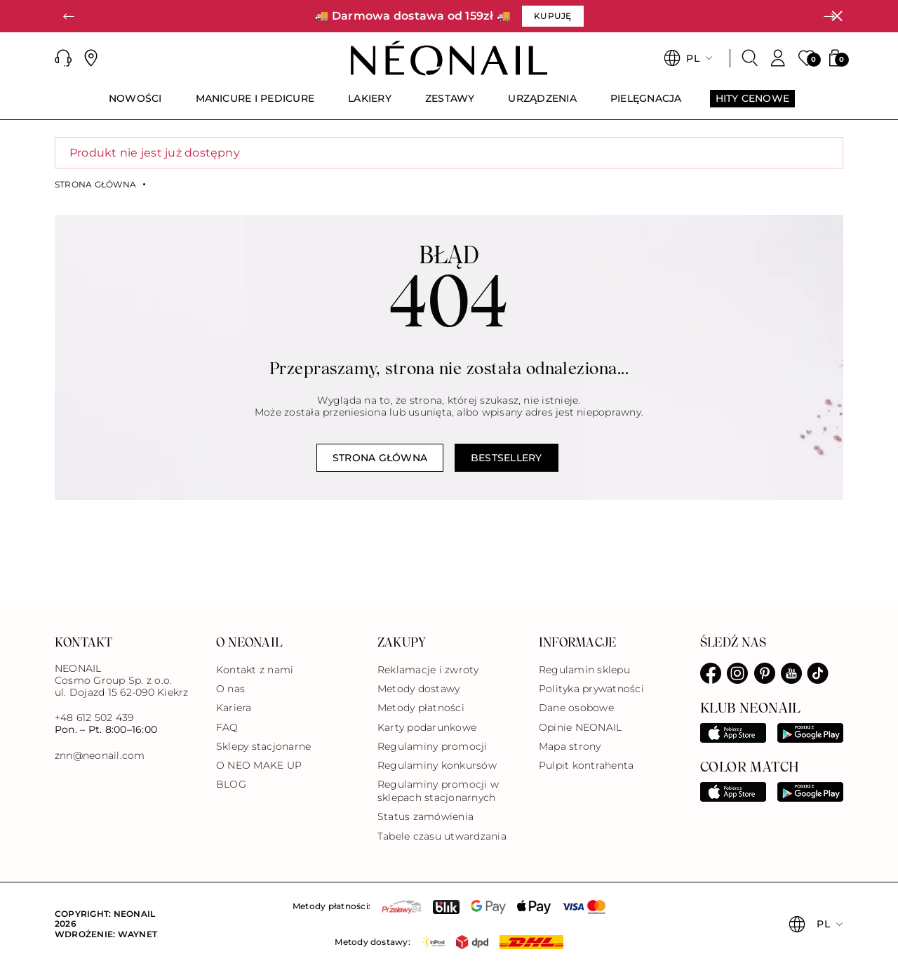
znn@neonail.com (100, 756)
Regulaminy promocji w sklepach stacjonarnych (438, 791)
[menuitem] (135, 104)
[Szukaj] (750, 58)
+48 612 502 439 (94, 717)
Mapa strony (570, 746)
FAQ (227, 727)
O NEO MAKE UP (259, 765)
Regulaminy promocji (432, 746)
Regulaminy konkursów (437, 765)
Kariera (234, 707)
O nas (230, 688)
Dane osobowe (576, 707)
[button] (69, 16)
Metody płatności (420, 707)
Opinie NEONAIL (580, 727)
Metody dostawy (418, 688)
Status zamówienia (425, 816)
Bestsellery (506, 457)
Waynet (137, 934)
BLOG (231, 784)
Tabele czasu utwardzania (442, 836)
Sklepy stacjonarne (263, 746)
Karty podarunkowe (426, 727)
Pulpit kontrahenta (586, 765)
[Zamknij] (837, 16)
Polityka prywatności (591, 688)
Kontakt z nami (254, 669)
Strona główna (95, 185)
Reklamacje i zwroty (428, 669)
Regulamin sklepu (584, 669)
